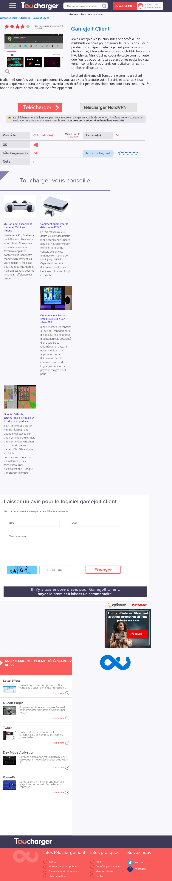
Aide (95, 861)
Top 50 (49, 861)
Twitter (139, 862)
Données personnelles (105, 866)
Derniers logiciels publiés (60, 866)
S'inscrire (152, 4)
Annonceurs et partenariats (61, 871)
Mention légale (101, 871)
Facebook (140, 869)
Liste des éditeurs (56, 876)
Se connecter (154, 7)
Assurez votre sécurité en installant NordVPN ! (97, 120)
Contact (97, 876)
